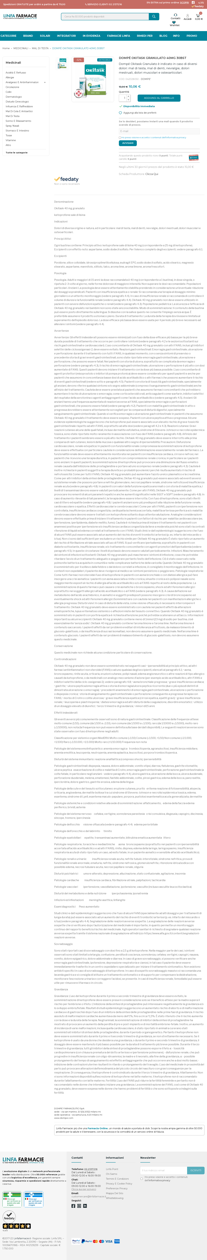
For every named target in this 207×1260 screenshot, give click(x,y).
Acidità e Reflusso (16, 72)
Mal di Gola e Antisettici (19, 111)
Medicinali (13, 62)
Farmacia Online (98, 1128)
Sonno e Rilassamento (18, 121)
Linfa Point (112, 1169)
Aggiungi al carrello (159, 97)
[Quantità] (123, 98)
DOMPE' (146, 79)
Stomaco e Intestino (17, 130)
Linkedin (85, 1207)
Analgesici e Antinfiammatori (22, 82)
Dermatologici (14, 96)
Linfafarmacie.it (22, 1238)
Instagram (79, 1207)
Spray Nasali (12, 125)
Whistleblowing (114, 1198)
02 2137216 (115, 4)
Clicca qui (151, 174)
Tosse (9, 135)
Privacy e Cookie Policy (119, 1183)
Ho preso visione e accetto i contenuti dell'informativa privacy (153, 137)
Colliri (8, 92)
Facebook (73, 1206)
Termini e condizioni (117, 1178)
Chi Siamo (111, 1174)
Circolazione (12, 87)
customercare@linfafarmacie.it (88, 1196)
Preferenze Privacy (117, 1188)
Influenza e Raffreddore (19, 106)
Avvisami (127, 143)
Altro (8, 145)
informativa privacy (159, 1180)
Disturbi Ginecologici (17, 101)
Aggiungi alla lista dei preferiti (137, 112)
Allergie (10, 77)
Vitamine (11, 140)
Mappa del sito (114, 1193)
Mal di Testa (12, 116)
